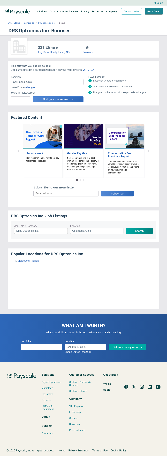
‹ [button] (18, 150)
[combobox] (47, 82)
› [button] (148, 150)
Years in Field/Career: (23, 92)
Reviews (88, 52)
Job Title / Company (25, 226)
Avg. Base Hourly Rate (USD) (54, 52)
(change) (30, 87)
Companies (29, 23)
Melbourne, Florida (28, 260)
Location (75, 226)
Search (139, 230)
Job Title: (26, 341)
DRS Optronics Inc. (46, 23)
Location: (16, 77)
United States (14, 23)
